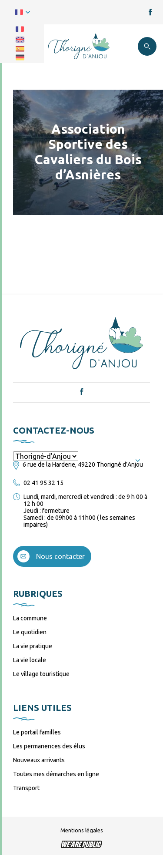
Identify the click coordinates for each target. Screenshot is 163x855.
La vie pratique (32, 646)
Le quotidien (30, 632)
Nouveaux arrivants (39, 760)
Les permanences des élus (49, 746)
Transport (26, 787)
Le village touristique (41, 673)
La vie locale (29, 659)
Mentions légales (81, 830)
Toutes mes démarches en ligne (56, 774)
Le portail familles (37, 732)
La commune (30, 618)
